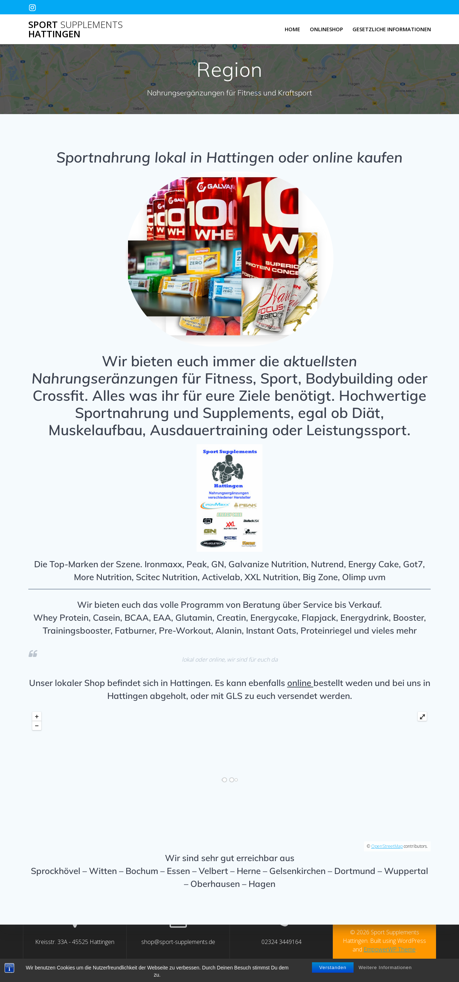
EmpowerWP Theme (390, 949)
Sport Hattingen (75, 29)
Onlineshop (326, 29)
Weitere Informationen (385, 967)
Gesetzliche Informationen (391, 29)
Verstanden (332, 967)
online (300, 682)
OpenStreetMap (387, 846)
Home (292, 29)
